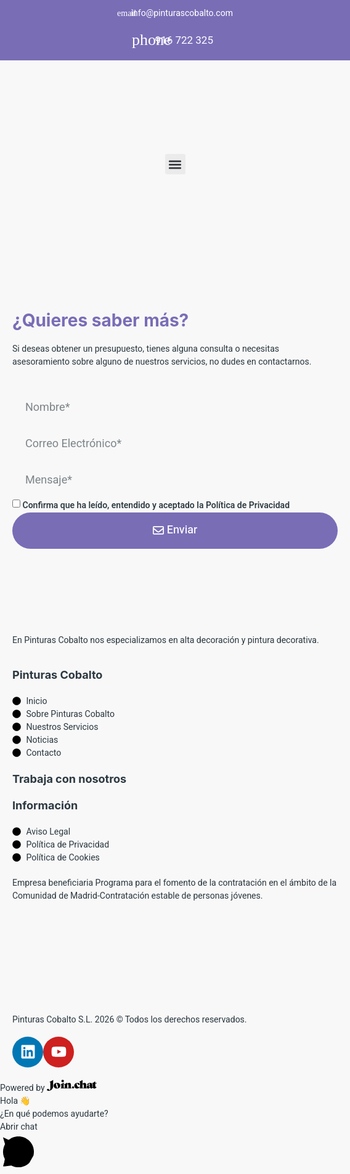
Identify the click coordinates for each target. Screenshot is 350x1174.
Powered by (48, 1088)
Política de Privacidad (248, 505)
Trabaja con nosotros (69, 778)
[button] (175, 164)
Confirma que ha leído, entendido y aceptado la (156, 505)
